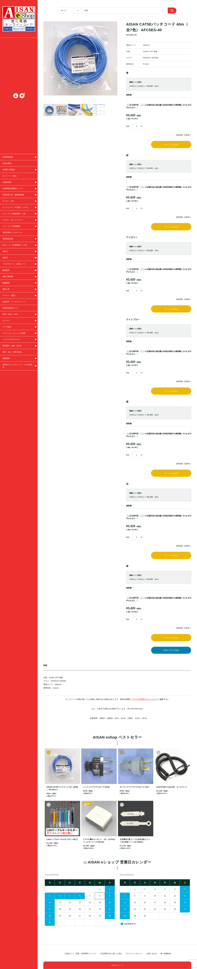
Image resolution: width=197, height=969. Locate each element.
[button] (45, 69)
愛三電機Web (165, 954)
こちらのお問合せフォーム (142, 708)
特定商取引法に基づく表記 (111, 954)
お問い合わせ (151, 954)
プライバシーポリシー (134, 954)
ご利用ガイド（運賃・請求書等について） (80, 954)
